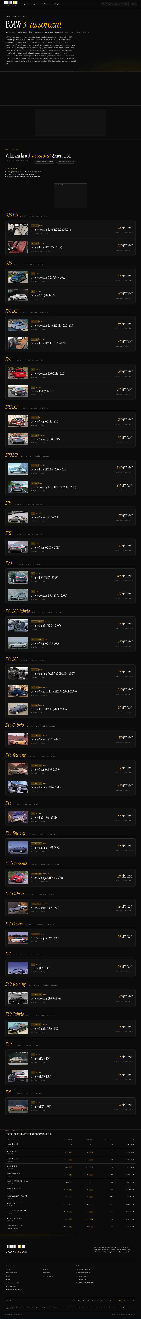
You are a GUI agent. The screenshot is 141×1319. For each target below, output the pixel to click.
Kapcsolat (46, 1273)
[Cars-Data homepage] (12, 4)
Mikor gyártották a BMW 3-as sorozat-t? (21, 175)
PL (111, 1301)
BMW (15, 17)
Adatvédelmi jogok (81, 1280)
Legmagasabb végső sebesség (44, 162)
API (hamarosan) (48, 1276)
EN (74, 1301)
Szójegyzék (58, 4)
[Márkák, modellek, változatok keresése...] (112, 4)
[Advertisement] (70, 91)
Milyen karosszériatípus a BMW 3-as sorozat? (23, 177)
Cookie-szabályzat (81, 1276)
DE (83, 1301)
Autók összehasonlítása (12, 1283)
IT (97, 1301)
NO (124, 1301)
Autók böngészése (11, 1273)
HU (120, 1301)
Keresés (7, 1280)
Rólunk (45, 1269)
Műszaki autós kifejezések (13, 1290)
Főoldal (8, 17)
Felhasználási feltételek (83, 1273)
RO (79, 1301)
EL (133, 1301)
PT (106, 1301)
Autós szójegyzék (11, 1286)
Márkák (7, 1276)
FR (88, 1301)
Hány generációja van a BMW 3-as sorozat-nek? (24, 172)
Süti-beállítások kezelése (85, 1283)
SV (129, 1301)
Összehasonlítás (47, 4)
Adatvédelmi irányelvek (83, 1269)
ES (93, 1301)
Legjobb (37, 4)
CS (115, 1301)
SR (102, 1301)
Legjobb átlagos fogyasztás (66, 162)
